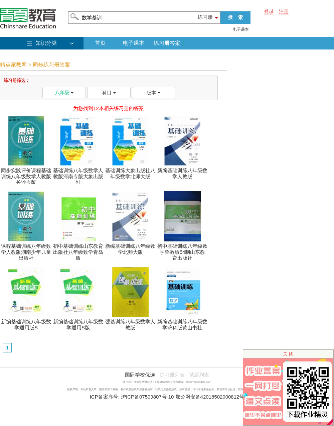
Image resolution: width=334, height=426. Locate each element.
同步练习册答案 (51, 65)
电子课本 (241, 29)
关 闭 (288, 353)
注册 (284, 11)
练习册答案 (167, 43)
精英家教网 (13, 65)
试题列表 (199, 375)
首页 (100, 43)
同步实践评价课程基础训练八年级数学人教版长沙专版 (26, 174)
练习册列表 (172, 375)
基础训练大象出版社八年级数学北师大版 (130, 171)
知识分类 (46, 43)
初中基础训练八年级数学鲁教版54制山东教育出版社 (182, 249)
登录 (269, 11)
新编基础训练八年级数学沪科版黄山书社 (182, 322)
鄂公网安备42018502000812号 (209, 397)
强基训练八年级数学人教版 (130, 322)
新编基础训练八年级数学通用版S (26, 322)
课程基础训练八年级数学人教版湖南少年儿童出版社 (26, 249)
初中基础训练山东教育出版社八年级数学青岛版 (78, 249)
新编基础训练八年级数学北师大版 (130, 246)
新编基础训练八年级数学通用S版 (78, 322)
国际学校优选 (140, 375)
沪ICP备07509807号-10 (147, 397)
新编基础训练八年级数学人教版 (182, 171)
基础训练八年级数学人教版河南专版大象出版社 (78, 174)
